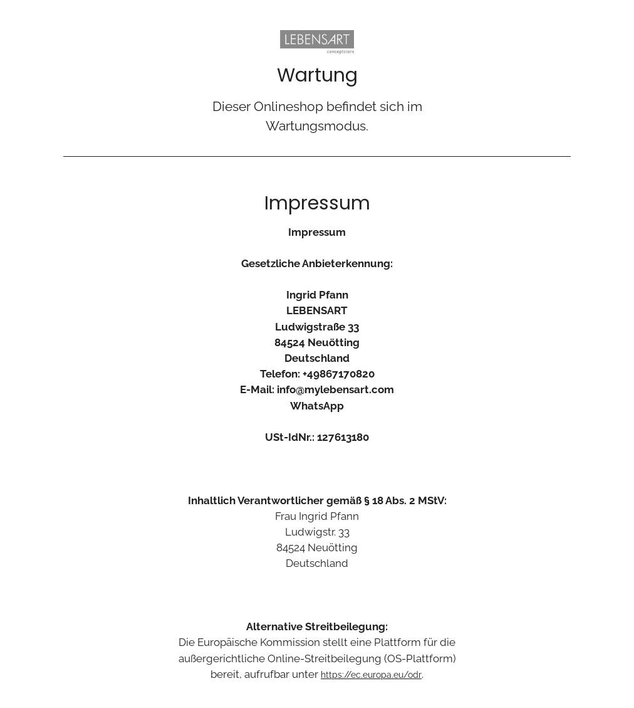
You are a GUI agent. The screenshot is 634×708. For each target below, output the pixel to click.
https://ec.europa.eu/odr (371, 675)
